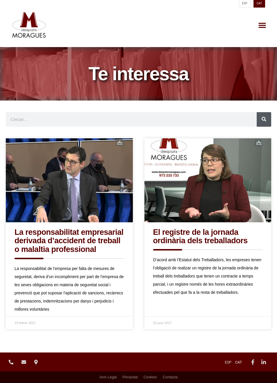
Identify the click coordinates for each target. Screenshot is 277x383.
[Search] (264, 119)
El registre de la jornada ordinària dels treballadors (200, 236)
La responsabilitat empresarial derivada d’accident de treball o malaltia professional (69, 241)
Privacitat (130, 377)
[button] (262, 25)
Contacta (170, 377)
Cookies (150, 377)
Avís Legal (108, 377)
